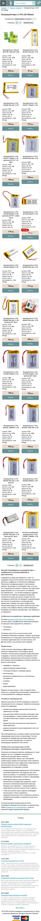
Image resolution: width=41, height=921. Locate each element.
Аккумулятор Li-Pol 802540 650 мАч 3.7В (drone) (11, 481)
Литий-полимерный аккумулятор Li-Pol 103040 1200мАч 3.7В (30, 534)
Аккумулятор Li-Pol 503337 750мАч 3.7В (30, 104)
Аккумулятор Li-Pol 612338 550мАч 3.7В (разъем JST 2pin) (30, 374)
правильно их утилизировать (16, 807)
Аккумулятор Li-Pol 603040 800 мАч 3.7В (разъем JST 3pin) (11, 320)
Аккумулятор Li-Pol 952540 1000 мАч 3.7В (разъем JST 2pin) (11, 534)
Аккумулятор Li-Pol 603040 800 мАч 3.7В (30, 266)
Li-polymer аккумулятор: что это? (12, 861)
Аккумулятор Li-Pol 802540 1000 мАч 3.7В (30, 427)
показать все (28, 23)
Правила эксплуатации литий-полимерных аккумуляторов (16, 825)
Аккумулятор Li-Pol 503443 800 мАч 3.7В (30, 157)
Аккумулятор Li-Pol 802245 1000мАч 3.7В (11, 427)
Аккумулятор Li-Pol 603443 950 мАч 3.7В (30, 319)
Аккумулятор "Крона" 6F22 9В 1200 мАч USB (11, 51)
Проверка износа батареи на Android (14, 895)
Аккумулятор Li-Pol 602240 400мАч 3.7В (10, 266)
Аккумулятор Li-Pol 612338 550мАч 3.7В (10, 373)
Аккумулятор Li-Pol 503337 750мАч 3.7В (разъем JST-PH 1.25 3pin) (10, 159)
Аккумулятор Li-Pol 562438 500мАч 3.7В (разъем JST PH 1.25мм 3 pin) (10, 215)
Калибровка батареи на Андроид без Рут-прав (17, 878)
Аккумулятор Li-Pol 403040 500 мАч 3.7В (11, 104)
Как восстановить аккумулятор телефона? (16, 843)
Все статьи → (20, 907)
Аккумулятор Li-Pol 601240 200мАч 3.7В (30, 213)
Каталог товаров (15, 8)
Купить (10, 75)
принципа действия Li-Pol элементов (21, 619)
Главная (4, 8)
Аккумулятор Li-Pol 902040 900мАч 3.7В (30, 480)
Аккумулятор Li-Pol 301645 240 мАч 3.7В (30, 51)
